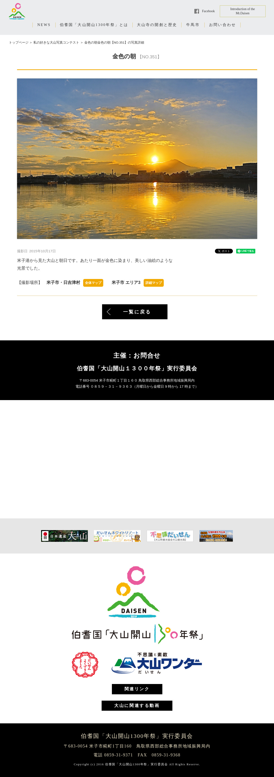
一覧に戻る (137, 311)
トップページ (18, 42)
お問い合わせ (222, 25)
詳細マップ (154, 283)
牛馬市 (193, 25)
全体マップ (93, 283)
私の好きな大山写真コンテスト (56, 42)
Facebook (208, 11)
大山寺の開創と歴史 (157, 25)
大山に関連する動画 (137, 705)
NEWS (44, 25)
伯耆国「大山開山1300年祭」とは (94, 25)
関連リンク (137, 689)
